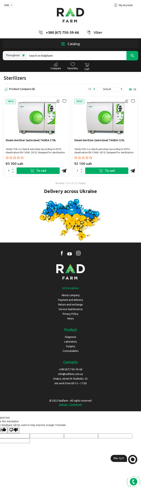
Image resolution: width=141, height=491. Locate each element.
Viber (98, 32)
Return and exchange (70, 304)
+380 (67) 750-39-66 (62, 32)
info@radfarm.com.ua (70, 374)
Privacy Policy (70, 313)
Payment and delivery (70, 299)
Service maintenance (71, 309)
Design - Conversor (70, 404)
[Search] (82, 56)
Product (70, 329)
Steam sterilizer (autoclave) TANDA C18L (31, 140)
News (70, 318)
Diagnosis (70, 336)
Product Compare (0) (19, 89)
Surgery (70, 346)
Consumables (71, 350)
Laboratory (70, 341)
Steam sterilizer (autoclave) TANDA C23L (99, 140)
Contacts (70, 362)
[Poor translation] (14, 430)
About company (71, 295)
